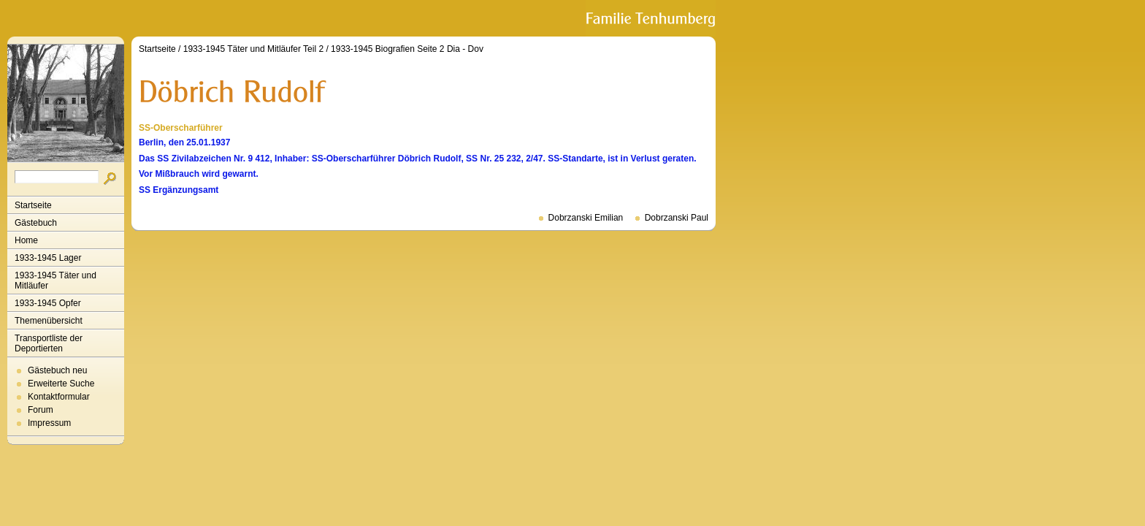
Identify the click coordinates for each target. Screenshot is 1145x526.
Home (26, 240)
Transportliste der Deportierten (49, 343)
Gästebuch (36, 223)
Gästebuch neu (57, 370)
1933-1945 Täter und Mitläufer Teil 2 (253, 49)
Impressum (49, 423)
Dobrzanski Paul (676, 218)
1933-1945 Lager (48, 258)
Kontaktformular (59, 397)
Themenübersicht (49, 321)
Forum (40, 410)
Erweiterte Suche (61, 383)
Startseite (33, 205)
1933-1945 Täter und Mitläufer (55, 280)
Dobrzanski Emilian (586, 218)
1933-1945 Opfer (48, 303)
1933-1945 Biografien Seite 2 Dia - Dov (407, 49)
